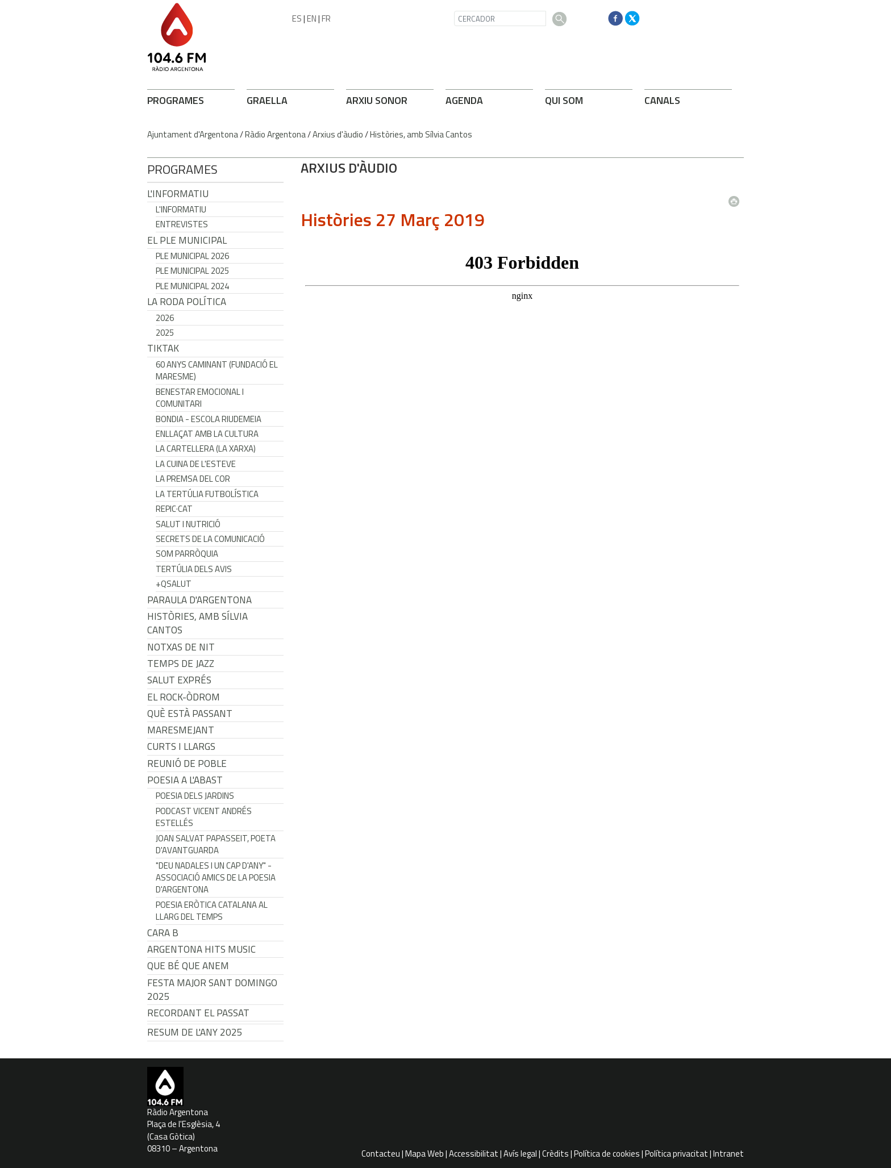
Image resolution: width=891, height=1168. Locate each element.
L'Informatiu (178, 193)
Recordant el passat (198, 1013)
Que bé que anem (188, 965)
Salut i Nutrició (188, 524)
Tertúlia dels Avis (194, 568)
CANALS (662, 100)
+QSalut (173, 583)
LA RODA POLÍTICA (186, 301)
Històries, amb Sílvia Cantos (421, 134)
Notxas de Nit (181, 647)
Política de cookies (607, 1153)
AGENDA (464, 100)
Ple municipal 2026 (192, 255)
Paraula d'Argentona (199, 600)
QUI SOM (564, 100)
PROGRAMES (175, 100)
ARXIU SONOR (376, 100)
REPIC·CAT (174, 508)
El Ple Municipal (187, 240)
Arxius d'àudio (338, 134)
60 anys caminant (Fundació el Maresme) (217, 370)
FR (326, 18)
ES (297, 18)
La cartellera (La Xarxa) (206, 448)
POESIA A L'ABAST (185, 780)
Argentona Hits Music (201, 949)
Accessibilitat (473, 1153)
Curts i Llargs (181, 746)
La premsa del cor (193, 478)
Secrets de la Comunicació (210, 538)
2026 (165, 317)
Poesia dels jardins (195, 795)
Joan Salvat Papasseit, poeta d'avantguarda (216, 844)
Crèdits (555, 1153)
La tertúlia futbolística (207, 493)
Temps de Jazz (180, 663)
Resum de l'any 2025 (195, 1032)
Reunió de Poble (187, 763)
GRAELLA (267, 100)
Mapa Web (424, 1153)
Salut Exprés (179, 680)
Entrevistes (182, 224)
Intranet (728, 1153)
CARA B (162, 932)
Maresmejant (180, 730)
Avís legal (520, 1153)
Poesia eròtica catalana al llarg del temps (212, 910)
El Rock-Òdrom (183, 697)
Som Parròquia (187, 553)
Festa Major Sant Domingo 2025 (212, 989)
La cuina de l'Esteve (196, 463)
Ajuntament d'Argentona (192, 134)
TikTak (163, 348)
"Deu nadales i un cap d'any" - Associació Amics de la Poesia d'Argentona (216, 877)
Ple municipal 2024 (192, 286)
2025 (165, 332)
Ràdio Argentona (275, 134)
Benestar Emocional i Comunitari (200, 397)
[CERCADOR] (500, 18)
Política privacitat (676, 1153)
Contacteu (380, 1153)
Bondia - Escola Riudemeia (208, 419)
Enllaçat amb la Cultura (207, 433)
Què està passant (189, 713)
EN (312, 18)
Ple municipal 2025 (192, 270)
